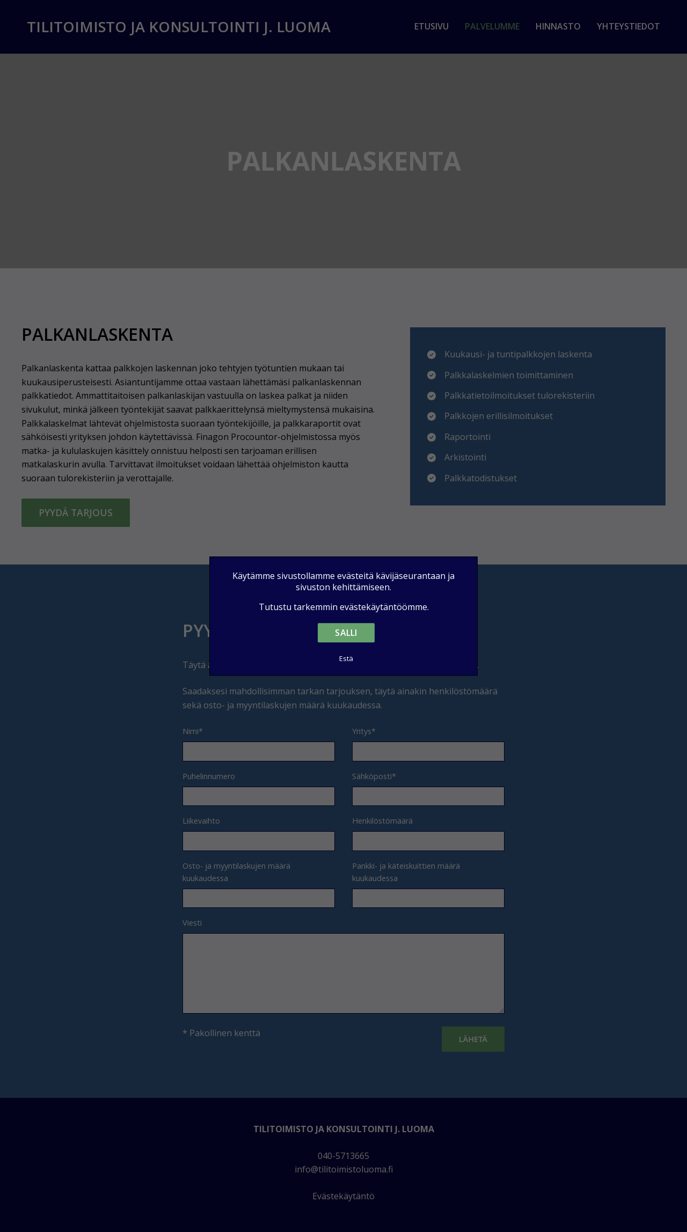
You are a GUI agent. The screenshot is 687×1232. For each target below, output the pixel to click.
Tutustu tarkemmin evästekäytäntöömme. (344, 607)
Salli (346, 633)
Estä (346, 658)
